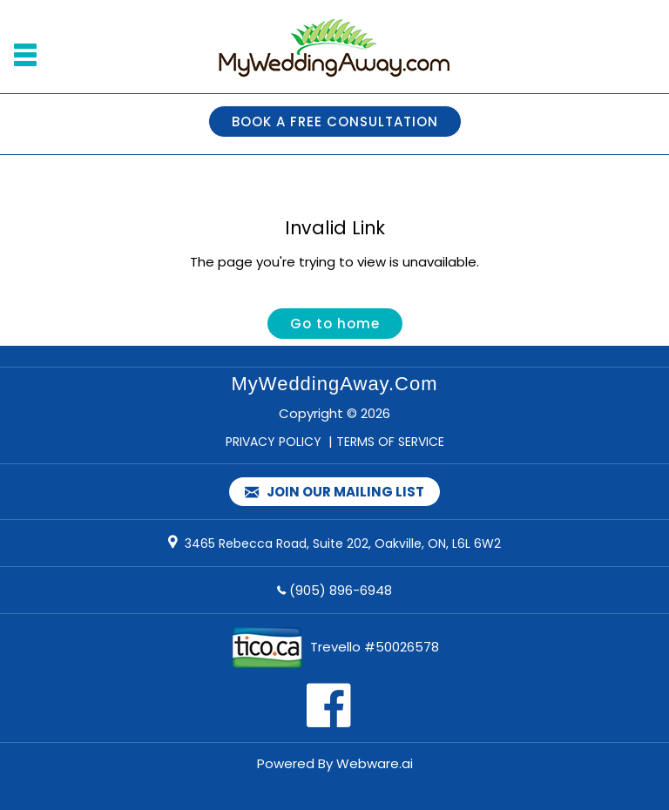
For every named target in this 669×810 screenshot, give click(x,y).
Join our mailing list (334, 492)
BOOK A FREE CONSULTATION (335, 121)
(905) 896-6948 (340, 590)
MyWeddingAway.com (334, 384)
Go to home (335, 323)
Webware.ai (374, 763)
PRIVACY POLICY (273, 441)
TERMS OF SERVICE (390, 441)
